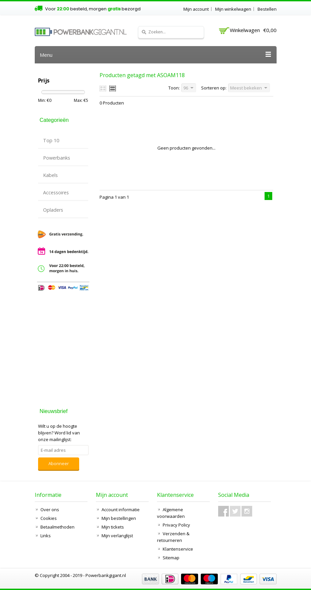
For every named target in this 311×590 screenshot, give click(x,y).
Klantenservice (178, 549)
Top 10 (51, 140)
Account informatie (121, 510)
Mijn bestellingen (119, 518)
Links (45, 536)
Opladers (53, 210)
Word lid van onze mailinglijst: (59, 432)
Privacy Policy (176, 525)
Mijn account (196, 9)
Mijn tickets (113, 527)
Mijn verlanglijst (117, 536)
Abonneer (58, 463)
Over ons (49, 510)
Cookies (48, 518)
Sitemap (171, 558)
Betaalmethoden (57, 527)
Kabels (50, 175)
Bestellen (267, 9)
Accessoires (56, 192)
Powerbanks (56, 158)
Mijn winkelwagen (233, 9)
